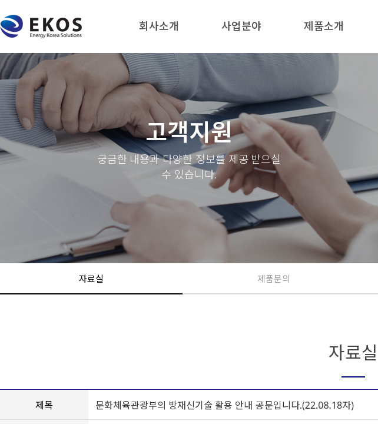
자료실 (91, 278)
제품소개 (324, 26)
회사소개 (159, 26)
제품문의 (273, 278)
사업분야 (241, 26)
